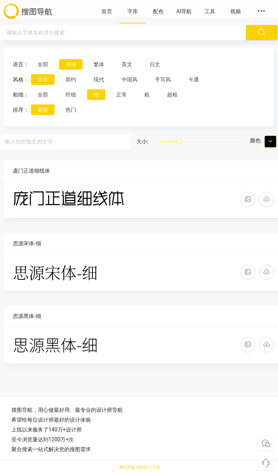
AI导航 (184, 11)
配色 (158, 11)
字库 (132, 11)
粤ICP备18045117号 (139, 467)
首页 (107, 11)
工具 (210, 11)
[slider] (179, 141)
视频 (235, 11)
